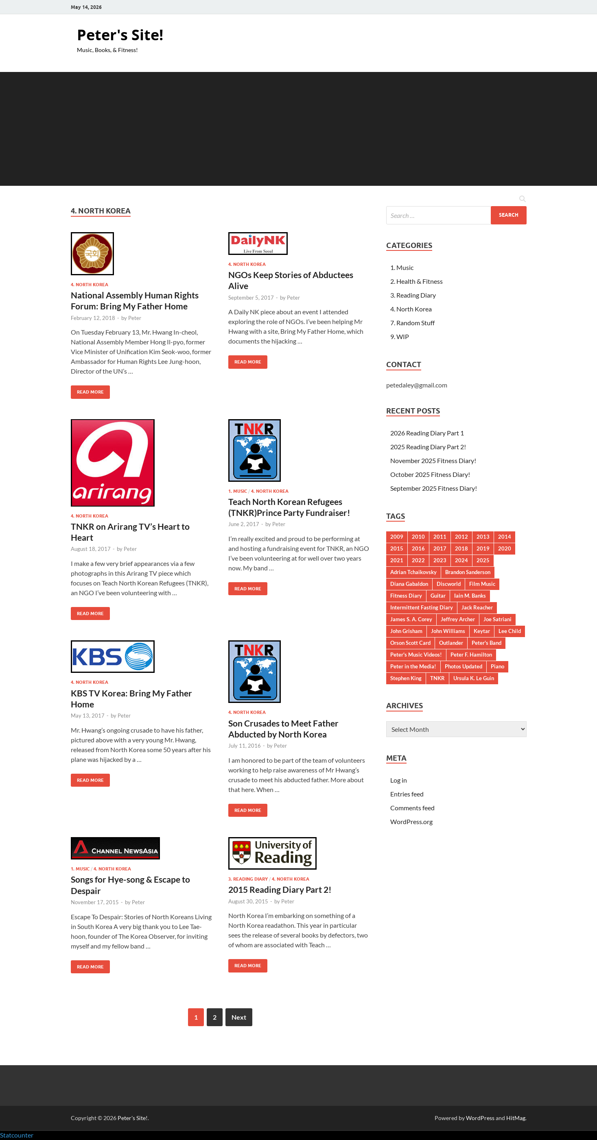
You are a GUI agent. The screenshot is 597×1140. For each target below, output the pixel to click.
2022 (418, 560)
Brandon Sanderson (467, 572)
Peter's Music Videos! (416, 654)
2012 (461, 536)
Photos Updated (463, 666)
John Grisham (406, 631)
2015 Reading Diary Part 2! (280, 889)
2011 (439, 536)
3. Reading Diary (248, 879)
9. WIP (399, 336)
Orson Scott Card (410, 643)
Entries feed (407, 794)
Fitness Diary (406, 595)
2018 (461, 548)
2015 (396, 548)
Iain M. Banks (470, 595)
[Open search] (522, 199)
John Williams (448, 631)
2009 (396, 536)
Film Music (482, 584)
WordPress (480, 1117)
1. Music (237, 491)
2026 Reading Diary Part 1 (427, 433)
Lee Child (510, 631)
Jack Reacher (477, 607)
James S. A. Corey (411, 619)
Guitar (438, 595)
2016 (418, 548)
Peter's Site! (120, 35)
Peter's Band (486, 643)
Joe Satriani (497, 619)
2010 (418, 536)
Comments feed (412, 807)
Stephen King (406, 678)
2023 (439, 560)
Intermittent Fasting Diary (421, 607)
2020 (504, 548)
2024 (461, 560)
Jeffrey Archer (458, 619)
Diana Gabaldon (409, 584)
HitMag (515, 1117)
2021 (396, 560)
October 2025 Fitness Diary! (430, 474)
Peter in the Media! (413, 666)
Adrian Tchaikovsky (413, 572)
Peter (134, 318)
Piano (497, 666)
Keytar (482, 631)
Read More (87, 390)
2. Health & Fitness (416, 281)
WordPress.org (411, 821)
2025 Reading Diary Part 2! (428, 446)
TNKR (437, 678)
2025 (483, 560)
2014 (504, 536)
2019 (483, 548)
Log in (398, 780)
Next (239, 1017)
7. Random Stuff (412, 322)
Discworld (449, 584)
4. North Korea (89, 284)
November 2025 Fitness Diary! (433, 460)
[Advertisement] (299, 129)
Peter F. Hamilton (471, 654)
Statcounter (16, 1135)
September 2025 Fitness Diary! (433, 488)
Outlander (451, 643)
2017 (439, 548)
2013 (483, 536)
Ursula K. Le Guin (473, 678)
